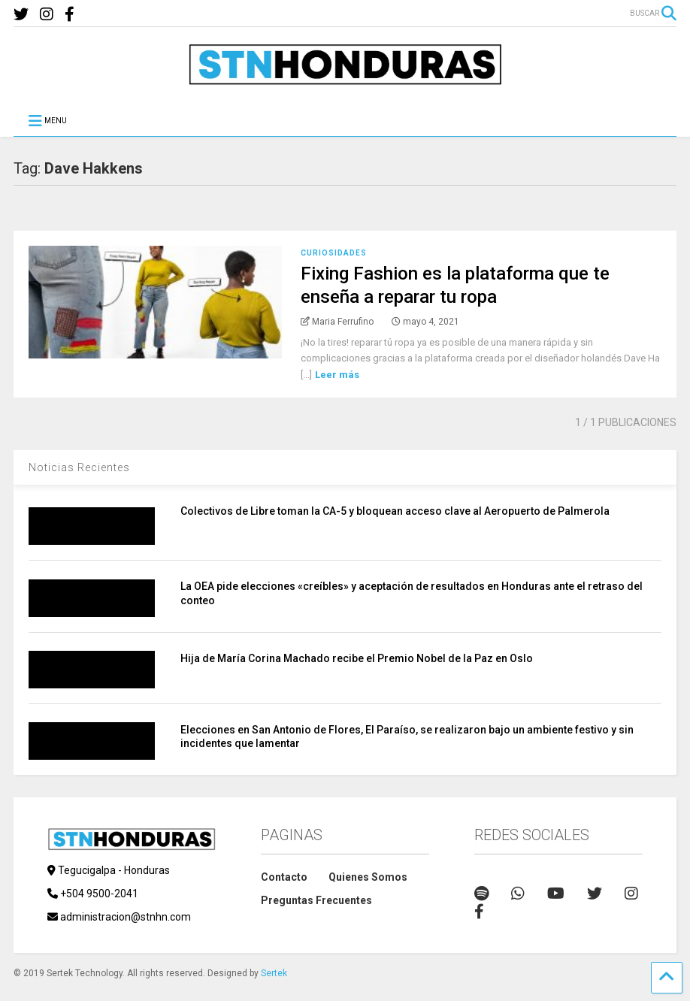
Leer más (337, 374)
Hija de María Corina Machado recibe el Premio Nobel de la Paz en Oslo (356, 658)
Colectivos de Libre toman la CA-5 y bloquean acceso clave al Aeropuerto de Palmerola (395, 511)
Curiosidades (334, 253)
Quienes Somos (367, 877)
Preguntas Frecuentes (316, 900)
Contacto (284, 877)
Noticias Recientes (79, 467)
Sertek (274, 973)
